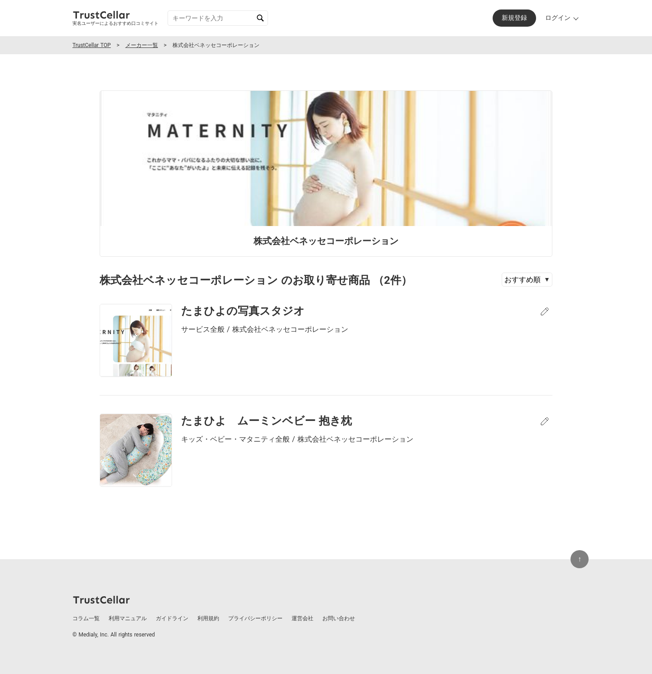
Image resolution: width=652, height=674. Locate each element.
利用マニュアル (128, 618)
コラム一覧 (86, 618)
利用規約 (208, 618)
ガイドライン (172, 618)
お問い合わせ (338, 618)
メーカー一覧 (141, 45)
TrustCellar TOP (91, 45)
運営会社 (302, 618)
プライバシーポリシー (255, 618)
